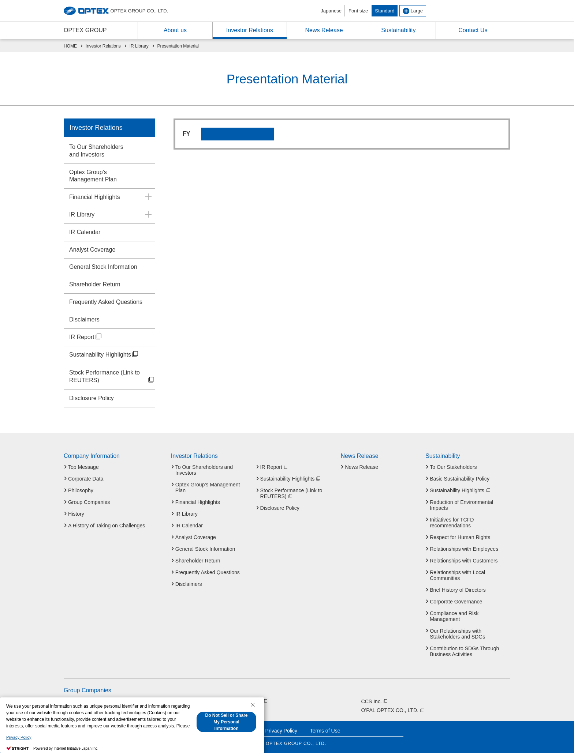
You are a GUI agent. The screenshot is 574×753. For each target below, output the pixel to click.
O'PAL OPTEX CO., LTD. (393, 710)
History (76, 514)
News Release (359, 456)
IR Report (85, 338)
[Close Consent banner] (252, 704)
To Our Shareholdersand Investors (96, 151)
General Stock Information (103, 267)
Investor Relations (96, 127)
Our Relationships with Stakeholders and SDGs (457, 634)
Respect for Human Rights (460, 537)
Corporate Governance (456, 602)
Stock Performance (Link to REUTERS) (112, 377)
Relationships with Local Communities (457, 575)
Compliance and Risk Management (454, 616)
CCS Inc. (374, 701)
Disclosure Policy (91, 398)
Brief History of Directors (458, 590)
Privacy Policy (281, 730)
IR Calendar (84, 232)
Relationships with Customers (463, 561)
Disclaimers (84, 319)
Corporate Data (85, 479)
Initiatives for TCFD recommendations (452, 522)
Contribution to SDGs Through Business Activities (464, 651)
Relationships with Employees (464, 549)
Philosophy (80, 490)
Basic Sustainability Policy (459, 479)
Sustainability (442, 456)
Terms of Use (325, 730)
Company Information (92, 456)
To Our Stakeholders (453, 467)
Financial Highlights (94, 197)
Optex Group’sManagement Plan (93, 176)
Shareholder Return (94, 284)
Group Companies (89, 502)
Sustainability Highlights (104, 355)
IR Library (81, 214)
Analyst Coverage (92, 249)
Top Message (83, 467)
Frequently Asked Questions (105, 302)
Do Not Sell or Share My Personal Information (226, 722)
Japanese (331, 10)
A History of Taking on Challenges (106, 525)
